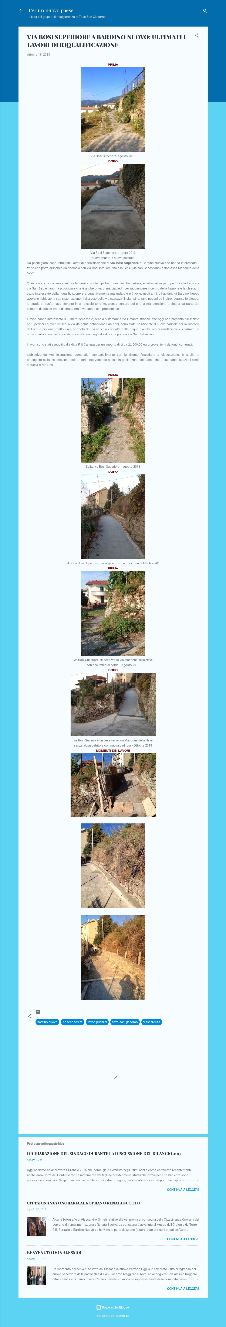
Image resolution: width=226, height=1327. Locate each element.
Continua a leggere (183, 1190)
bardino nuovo (47, 1022)
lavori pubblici (97, 1022)
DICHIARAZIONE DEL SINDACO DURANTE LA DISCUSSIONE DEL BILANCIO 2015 (104, 1153)
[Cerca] (205, 11)
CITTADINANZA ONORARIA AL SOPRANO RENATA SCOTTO (83, 1203)
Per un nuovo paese (51, 10)
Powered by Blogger (113, 1307)
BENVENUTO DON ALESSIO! (54, 1252)
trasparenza (151, 1022)
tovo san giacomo (125, 1022)
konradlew (123, 1315)
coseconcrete (72, 1022)
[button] (196, 36)
